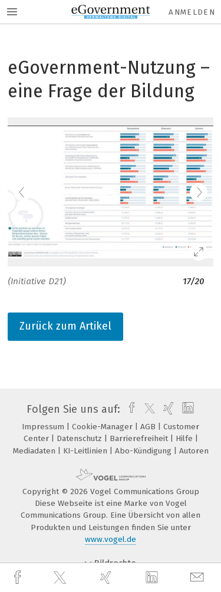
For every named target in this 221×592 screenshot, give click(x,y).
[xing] (107, 577)
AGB (149, 427)
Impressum (44, 427)
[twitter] (61, 578)
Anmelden (192, 12)
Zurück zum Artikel (65, 326)
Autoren (194, 451)
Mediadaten (35, 451)
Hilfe (185, 438)
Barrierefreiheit (140, 438)
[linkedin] (153, 578)
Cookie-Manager (103, 427)
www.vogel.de (110, 539)
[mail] (198, 577)
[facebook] (19, 577)
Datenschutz (80, 438)
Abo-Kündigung (144, 451)
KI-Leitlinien (86, 451)
